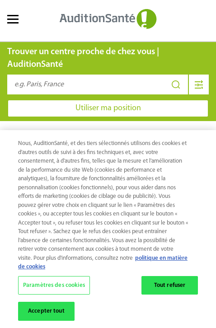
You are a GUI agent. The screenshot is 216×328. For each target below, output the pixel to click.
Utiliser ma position (108, 108)
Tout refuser (170, 285)
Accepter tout (46, 311)
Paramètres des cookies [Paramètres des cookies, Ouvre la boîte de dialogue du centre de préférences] (54, 285)
